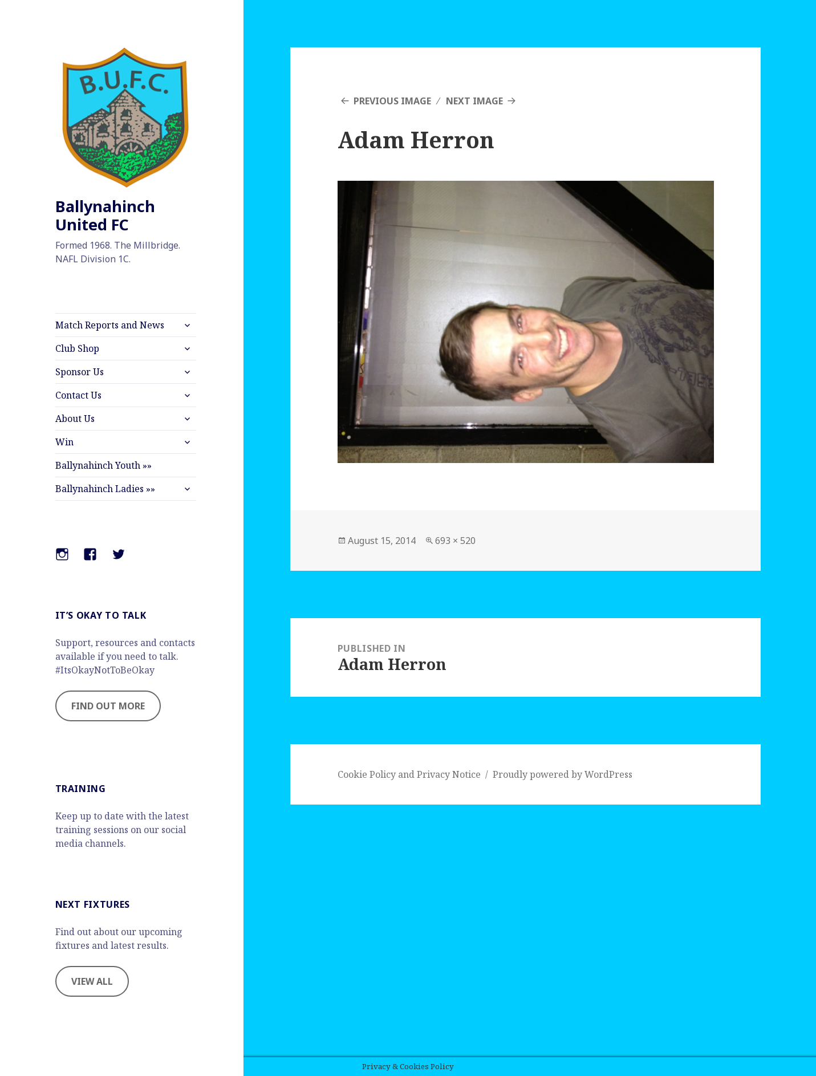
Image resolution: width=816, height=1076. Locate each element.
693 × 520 (455, 540)
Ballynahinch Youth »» (103, 465)
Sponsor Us (79, 372)
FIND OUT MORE (108, 706)
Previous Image (392, 101)
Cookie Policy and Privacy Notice (409, 774)
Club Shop (77, 348)
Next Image (474, 101)
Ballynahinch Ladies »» (105, 488)
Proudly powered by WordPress (562, 774)
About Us (75, 418)
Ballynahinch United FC (105, 215)
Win (64, 442)
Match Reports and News (109, 325)
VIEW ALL (92, 981)
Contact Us (78, 395)
